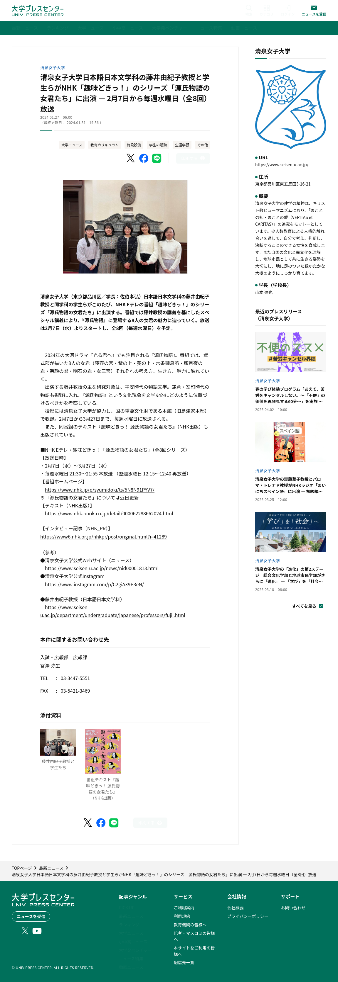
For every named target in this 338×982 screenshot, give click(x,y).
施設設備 (134, 144)
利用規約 (182, 916)
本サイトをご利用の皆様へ (194, 951)
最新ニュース (131, 916)
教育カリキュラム (104, 144)
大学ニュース (71, 144)
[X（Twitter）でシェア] (131, 158)
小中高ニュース (133, 941)
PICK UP (126, 907)
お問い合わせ (293, 907)
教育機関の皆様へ (190, 924)
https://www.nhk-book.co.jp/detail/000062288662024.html (109, 513)
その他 (202, 144)
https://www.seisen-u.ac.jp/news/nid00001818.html (102, 568)
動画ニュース (131, 967)
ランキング (129, 924)
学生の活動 (158, 144)
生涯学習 (182, 144)
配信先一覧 (184, 962)
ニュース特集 (131, 958)
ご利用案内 (184, 907)
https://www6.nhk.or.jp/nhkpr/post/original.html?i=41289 (103, 536)
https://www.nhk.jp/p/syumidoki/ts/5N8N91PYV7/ (99, 489)
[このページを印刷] (193, 158)
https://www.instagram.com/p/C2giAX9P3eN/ (94, 584)
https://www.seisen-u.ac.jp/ (281, 164)
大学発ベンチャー (135, 950)
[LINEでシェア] (157, 158)
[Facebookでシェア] (144, 158)
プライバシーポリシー (247, 916)
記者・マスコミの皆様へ (194, 936)
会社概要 (235, 907)
